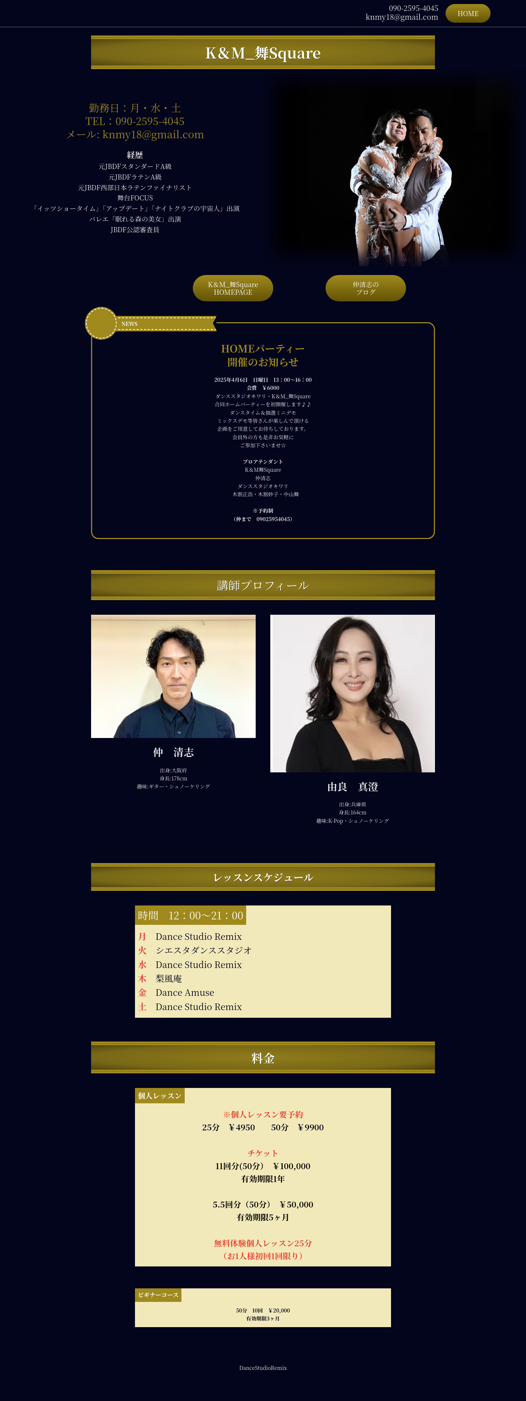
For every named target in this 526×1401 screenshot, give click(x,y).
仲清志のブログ (366, 288)
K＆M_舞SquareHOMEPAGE (233, 288)
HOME (468, 13)
